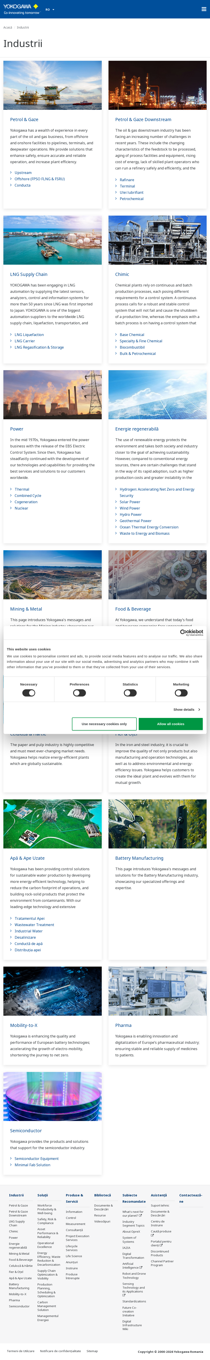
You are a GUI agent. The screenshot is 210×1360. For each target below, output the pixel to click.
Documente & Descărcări (103, 1207)
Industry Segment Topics (133, 1224)
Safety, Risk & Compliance (46, 1221)
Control (71, 1218)
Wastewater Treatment (34, 924)
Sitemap (92, 1351)
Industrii (16, 1195)
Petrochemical (132, 198)
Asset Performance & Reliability (47, 1233)
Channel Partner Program (162, 1263)
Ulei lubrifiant (131, 192)
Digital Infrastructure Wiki (132, 1325)
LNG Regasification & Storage (39, 347)
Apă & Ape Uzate (28, 858)
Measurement (75, 1224)
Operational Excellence (45, 1245)
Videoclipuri (102, 1222)
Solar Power (130, 501)
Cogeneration (26, 501)
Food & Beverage (133, 609)
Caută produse (161, 1231)
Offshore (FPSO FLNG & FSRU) (40, 178)
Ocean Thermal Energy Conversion (149, 527)
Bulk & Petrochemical (138, 353)
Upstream (23, 172)
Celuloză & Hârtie (21, 1266)
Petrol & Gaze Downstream (144, 119)
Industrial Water (29, 931)
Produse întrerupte (73, 1277)
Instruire (72, 1269)
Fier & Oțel (16, 1272)
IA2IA (126, 1248)
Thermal (22, 489)
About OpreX (131, 1232)
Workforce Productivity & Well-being (46, 1209)
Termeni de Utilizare (21, 1351)
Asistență (159, 1195)
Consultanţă (74, 1230)
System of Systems (129, 1240)
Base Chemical (132, 334)
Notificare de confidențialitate (60, 1351)
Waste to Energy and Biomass (145, 533)
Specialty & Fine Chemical (141, 340)
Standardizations (134, 1302)
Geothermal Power (136, 520)
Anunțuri (72, 1263)
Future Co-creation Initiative (129, 1311)
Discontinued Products (160, 1253)
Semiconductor (26, 1131)
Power (17, 429)
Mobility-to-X (24, 1025)
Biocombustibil (132, 347)
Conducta (22, 185)
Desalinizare (25, 937)
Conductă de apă (29, 943)
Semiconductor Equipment (37, 1158)
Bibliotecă (103, 1195)
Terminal (127, 186)
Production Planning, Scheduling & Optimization (46, 1290)
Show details (183, 709)
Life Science (74, 1256)
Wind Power (130, 508)
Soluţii (42, 1195)
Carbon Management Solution (46, 1306)
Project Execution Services (77, 1238)
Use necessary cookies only (104, 724)
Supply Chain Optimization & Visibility (47, 1275)
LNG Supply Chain (29, 274)
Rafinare (127, 179)
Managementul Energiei (47, 1318)
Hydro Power (131, 514)
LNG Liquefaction (29, 334)
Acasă (7, 27)
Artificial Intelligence (130, 1266)
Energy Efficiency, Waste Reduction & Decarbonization (48, 1259)
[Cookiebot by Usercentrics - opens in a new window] (183, 632)
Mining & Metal (26, 609)
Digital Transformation (133, 1256)
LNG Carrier (25, 340)
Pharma (123, 1025)
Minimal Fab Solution (32, 1164)
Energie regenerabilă (138, 429)
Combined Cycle (28, 495)
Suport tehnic (160, 1206)
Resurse (100, 1215)
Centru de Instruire (158, 1223)
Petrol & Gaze (24, 119)
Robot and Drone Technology (134, 1276)
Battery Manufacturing (140, 858)
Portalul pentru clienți (161, 1243)
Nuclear (21, 508)
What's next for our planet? (132, 1214)
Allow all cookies (171, 724)
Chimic (122, 274)
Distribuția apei (28, 949)
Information (74, 1212)
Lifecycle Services (72, 1248)
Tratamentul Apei (29, 918)
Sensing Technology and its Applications (133, 1288)
